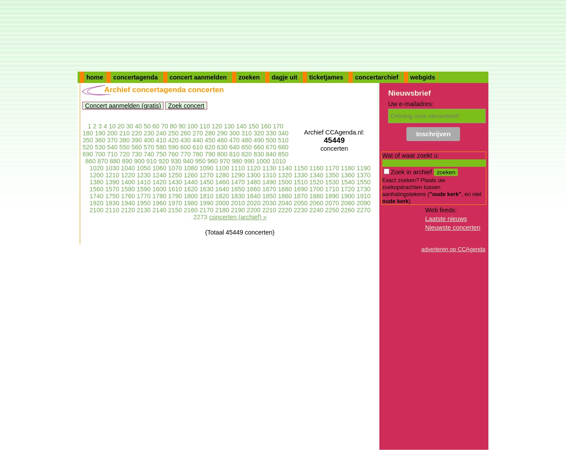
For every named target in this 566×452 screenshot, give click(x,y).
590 (173, 147)
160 (266, 126)
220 (136, 133)
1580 (128, 189)
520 (87, 147)
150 (254, 126)
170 (278, 126)
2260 (348, 210)
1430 (175, 182)
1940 (128, 203)
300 (234, 133)
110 (205, 126)
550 (124, 147)
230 (148, 133)
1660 (254, 189)
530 (100, 147)
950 (200, 161)
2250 (332, 210)
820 (247, 154)
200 (112, 133)
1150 (301, 168)
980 (237, 161)
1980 (191, 203)
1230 (143, 175)
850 (283, 154)
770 (185, 154)
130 (229, 126)
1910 (364, 196)
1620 (191, 189)
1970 (175, 203)
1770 (143, 196)
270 (198, 133)
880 (114, 161)
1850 (269, 196)
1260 (191, 175)
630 (222, 147)
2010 (238, 203)
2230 (301, 210)
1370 (364, 175)
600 (185, 147)
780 (198, 154)
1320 (285, 175)
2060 (317, 203)
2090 (364, 203)
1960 (159, 203)
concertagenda (135, 77)
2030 (269, 203)
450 (210, 140)
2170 (206, 210)
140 (241, 126)
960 (213, 161)
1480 (254, 182)
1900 (348, 196)
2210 (269, 210)
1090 (206, 168)
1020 (96, 168)
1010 (279, 161)
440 (198, 140)
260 (185, 133)
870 (102, 161)
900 (139, 161)
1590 (143, 189)
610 (198, 147)
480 (247, 140)
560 (136, 147)
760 (173, 154)
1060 (159, 168)
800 (222, 154)
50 (146, 126)
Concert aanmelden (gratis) (123, 105)
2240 (317, 210)
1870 (301, 196)
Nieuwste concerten (452, 227)
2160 (191, 210)
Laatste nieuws (446, 218)
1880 (317, 196)
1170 (332, 168)
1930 (112, 203)
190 (100, 133)
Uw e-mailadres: (410, 103)
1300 (254, 175)
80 (173, 126)
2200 (254, 210)
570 (148, 147)
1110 (238, 168)
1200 (96, 175)
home (94, 77)
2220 (285, 210)
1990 (206, 203)
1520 (317, 182)
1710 (332, 189)
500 (271, 140)
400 (148, 140)
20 (120, 126)
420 (173, 140)
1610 (175, 189)
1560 (96, 189)
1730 (364, 189)
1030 (112, 168)
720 (124, 154)
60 (155, 126)
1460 (222, 182)
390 (136, 140)
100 (193, 126)
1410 (143, 182)
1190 (364, 168)
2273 (201, 217)
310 (247, 133)
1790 (175, 196)
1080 (191, 168)
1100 (222, 168)
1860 (285, 196)
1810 (206, 196)
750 (161, 154)
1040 (128, 168)
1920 (96, 203)
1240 (159, 175)
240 (161, 133)
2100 (96, 210)
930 (175, 161)
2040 (285, 203)
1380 (96, 182)
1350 (332, 175)
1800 (191, 196)
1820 (222, 196)
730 (136, 154)
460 (222, 140)
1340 (317, 175)
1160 (317, 168)
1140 (285, 168)
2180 (222, 210)
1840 (254, 196)
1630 (206, 189)
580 (161, 147)
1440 (191, 182)
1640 (222, 189)
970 (225, 161)
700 (100, 154)
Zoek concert (186, 105)
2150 (175, 210)
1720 (348, 189)
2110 (112, 210)
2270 (364, 210)
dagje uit (284, 77)
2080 (348, 203)
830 (259, 154)
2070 (332, 203)
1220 (128, 175)
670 (271, 147)
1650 (238, 189)
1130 (269, 168)
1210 (112, 175)
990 (249, 161)
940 (188, 161)
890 (127, 161)
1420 (159, 182)
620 (210, 147)
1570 (112, 189)
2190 (238, 210)
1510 (301, 182)
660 (259, 147)
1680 (285, 189)
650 (247, 147)
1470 (238, 182)
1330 (301, 175)
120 (217, 126)
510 (283, 140)
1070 (175, 168)
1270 (206, 175)
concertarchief (376, 77)
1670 (269, 189)
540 (112, 147)
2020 (254, 203)
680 (283, 147)
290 (222, 133)
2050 (301, 203)
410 (161, 140)
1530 (332, 182)
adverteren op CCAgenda (453, 249)
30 (129, 126)
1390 (112, 182)
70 (164, 126)
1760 (128, 196)
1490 (269, 182)
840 (271, 154)
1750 (112, 196)
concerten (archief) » (238, 217)
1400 (128, 182)
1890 (332, 196)
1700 (317, 189)
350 (87, 140)
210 (124, 133)
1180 (348, 168)
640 (234, 147)
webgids (423, 77)
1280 (222, 175)
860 (90, 161)
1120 (254, 168)
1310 (269, 175)
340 (283, 133)
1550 (364, 182)
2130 (143, 210)
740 (148, 154)
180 (87, 133)
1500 (285, 182)
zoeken (249, 77)
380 (124, 140)
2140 (159, 210)
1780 (159, 196)
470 (234, 140)
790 (210, 154)
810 (234, 154)
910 (151, 161)
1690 (301, 189)
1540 (348, 182)
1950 (143, 203)
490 (259, 140)
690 (87, 154)
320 (259, 133)
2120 (128, 210)
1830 (238, 196)
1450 (206, 182)
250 (173, 133)
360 (100, 140)
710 (112, 154)
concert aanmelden (198, 77)
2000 (222, 203)
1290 (238, 175)
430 (185, 140)
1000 (263, 161)
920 (163, 161)
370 (112, 140)
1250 (175, 175)
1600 (159, 189)
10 (112, 126)
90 (182, 126)
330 (271, 133)
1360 (348, 175)
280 (210, 133)
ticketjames (326, 77)
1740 (96, 196)
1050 (143, 168)
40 (138, 126)
